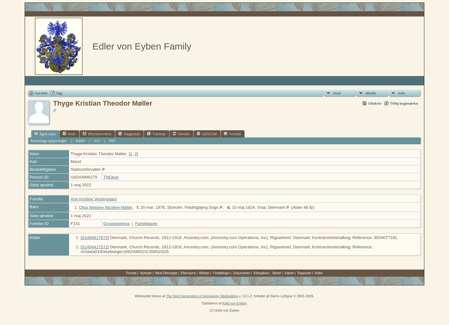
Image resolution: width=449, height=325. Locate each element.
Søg (59, 93)
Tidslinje (156, 133)
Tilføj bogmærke (404, 103)
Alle (97, 140)
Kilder (80, 140)
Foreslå (232, 133)
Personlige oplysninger (49, 140)
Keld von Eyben (234, 303)
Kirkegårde (261, 273)
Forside (41, 93)
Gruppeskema (116, 223)
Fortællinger (221, 273)
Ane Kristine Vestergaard (93, 199)
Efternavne (188, 273)
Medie (371, 93)
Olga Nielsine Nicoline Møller (105, 207)
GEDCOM (206, 133)
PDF (112, 140)
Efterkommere (96, 133)
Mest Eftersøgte (166, 273)
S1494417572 (95, 237)
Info (401, 93)
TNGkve (111, 177)
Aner (69, 133)
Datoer (289, 273)
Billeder (204, 273)
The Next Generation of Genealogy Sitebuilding (202, 296)
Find (337, 93)
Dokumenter (241, 273)
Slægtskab (129, 133)
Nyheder (146, 273)
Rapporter (304, 273)
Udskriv (374, 103)
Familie (180, 133)
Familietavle (146, 223)
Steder (276, 273)
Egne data (45, 133)
